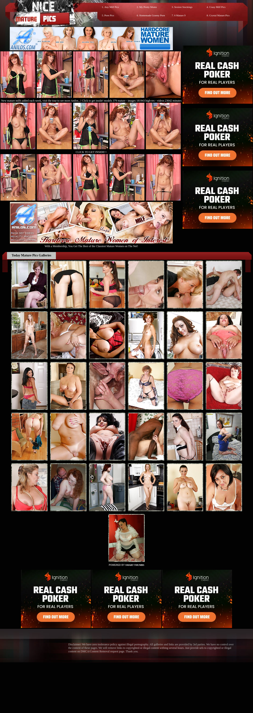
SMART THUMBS (134, 565)
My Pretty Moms (148, 7)
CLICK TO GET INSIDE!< (91, 152)
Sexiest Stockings (183, 7)
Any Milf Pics (111, 7)
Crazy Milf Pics (217, 7)
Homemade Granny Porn (152, 15)
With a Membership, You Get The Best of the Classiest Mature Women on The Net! (91, 244)
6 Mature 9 (179, 15)
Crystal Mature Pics (219, 15)
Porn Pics (109, 15)
